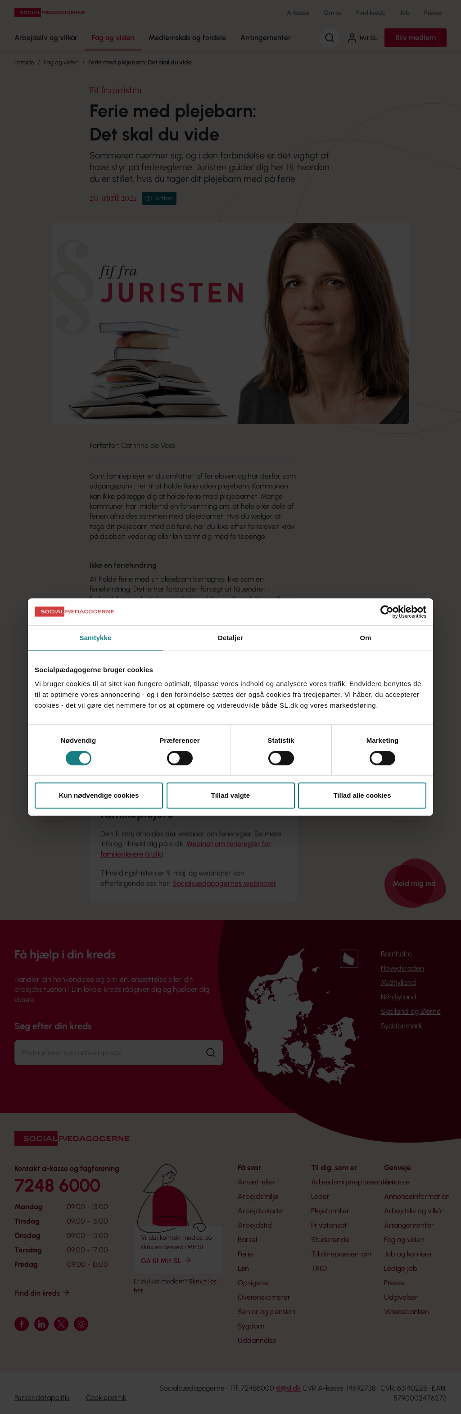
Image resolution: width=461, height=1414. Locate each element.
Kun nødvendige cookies (99, 795)
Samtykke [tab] (96, 637)
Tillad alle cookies (362, 795)
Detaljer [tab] (230, 637)
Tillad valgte (230, 795)
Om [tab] (365, 637)
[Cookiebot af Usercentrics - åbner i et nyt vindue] (387, 612)
